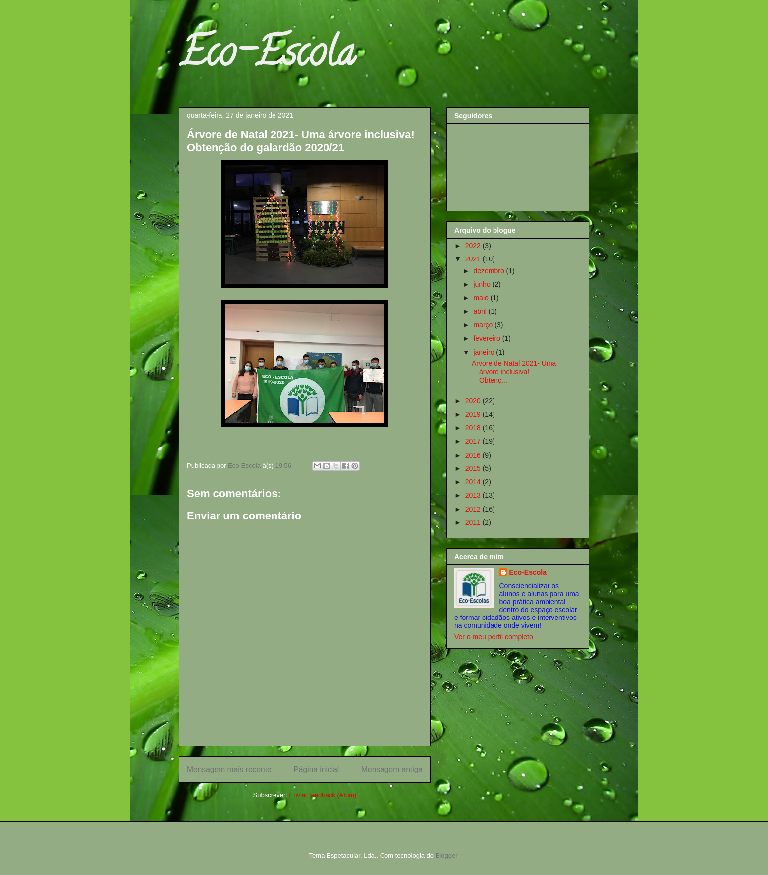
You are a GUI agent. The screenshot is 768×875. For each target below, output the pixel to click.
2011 (474, 522)
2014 (474, 482)
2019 (474, 414)
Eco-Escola (267, 56)
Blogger (446, 855)
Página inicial (316, 769)
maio (481, 298)
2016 (474, 455)
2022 (474, 246)
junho (482, 284)
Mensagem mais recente (229, 769)
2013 (474, 495)
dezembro (489, 271)
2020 (474, 401)
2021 (474, 259)
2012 (474, 509)
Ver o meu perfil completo (493, 637)
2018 (474, 428)
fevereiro (487, 338)
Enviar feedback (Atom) (323, 795)
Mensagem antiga (392, 769)
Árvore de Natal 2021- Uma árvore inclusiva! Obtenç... (514, 372)
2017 (474, 441)
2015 (474, 468)
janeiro (484, 352)
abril (480, 311)
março (483, 325)
